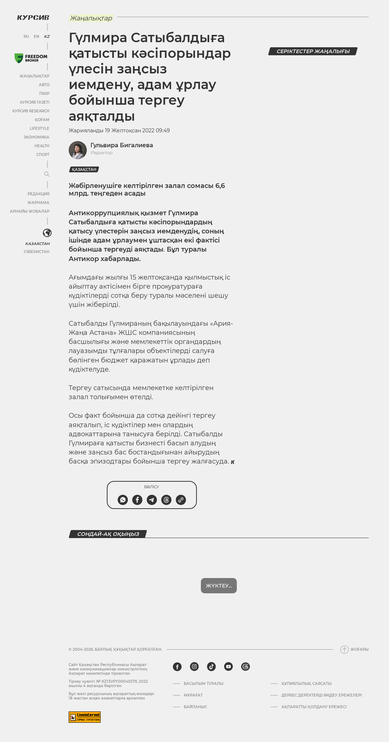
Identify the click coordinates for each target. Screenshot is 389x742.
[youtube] (228, 666)
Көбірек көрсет (218, 585)
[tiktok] (211, 666)
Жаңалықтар (34, 75)
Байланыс (195, 707)
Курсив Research (30, 110)
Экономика (36, 137)
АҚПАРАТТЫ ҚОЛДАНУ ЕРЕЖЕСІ (314, 707)
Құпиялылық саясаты (306, 684)
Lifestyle (39, 128)
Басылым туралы (203, 684)
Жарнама (38, 202)
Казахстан (37, 243)
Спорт (42, 154)
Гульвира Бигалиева (121, 145)
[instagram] (194, 666)
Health (41, 145)
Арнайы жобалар (29, 211)
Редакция (38, 193)
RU (26, 36)
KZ (46, 36)
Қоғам (42, 119)
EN (36, 36)
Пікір (44, 93)
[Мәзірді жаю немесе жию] (46, 174)
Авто (44, 84)
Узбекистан (36, 251)
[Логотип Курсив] (32, 17)
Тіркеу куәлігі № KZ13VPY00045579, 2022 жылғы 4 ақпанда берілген (108, 683)
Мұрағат (193, 695)
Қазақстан (84, 169)
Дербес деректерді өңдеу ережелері (321, 695)
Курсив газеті (34, 102)
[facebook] (177, 666)
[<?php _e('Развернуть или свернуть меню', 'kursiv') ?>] (46, 232)
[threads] (245, 666)
